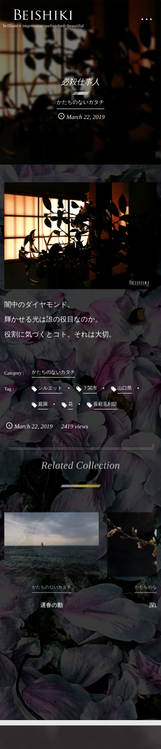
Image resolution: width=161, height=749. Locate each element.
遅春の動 (51, 610)
